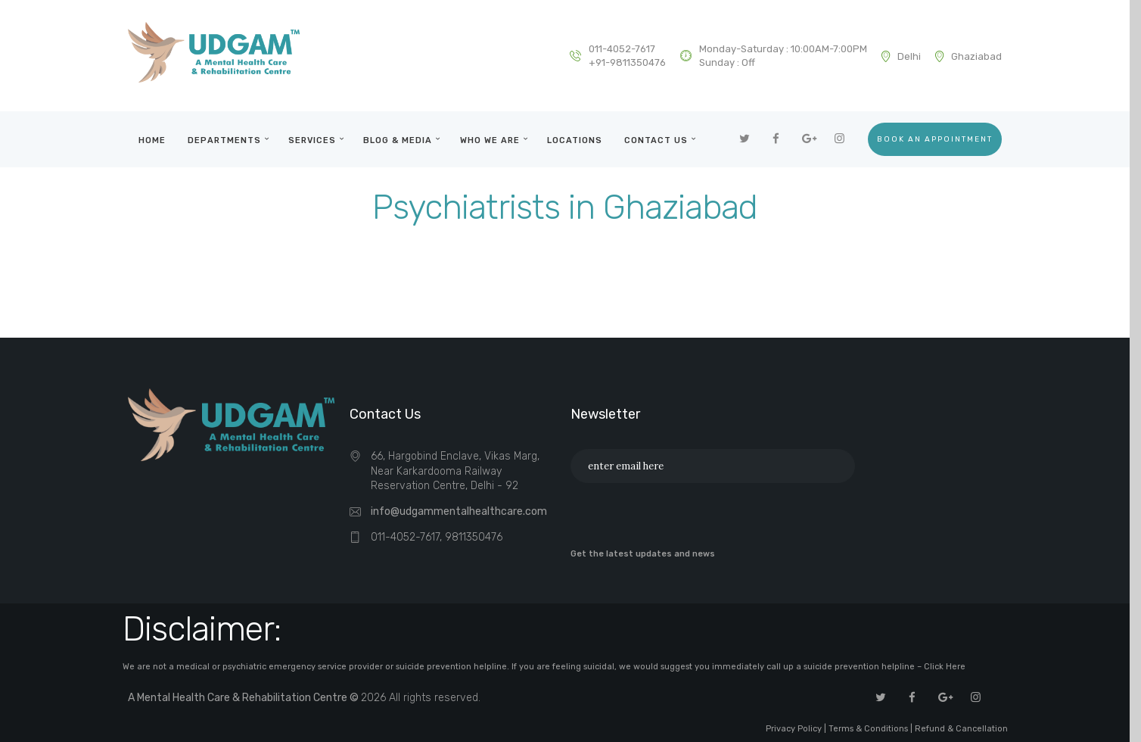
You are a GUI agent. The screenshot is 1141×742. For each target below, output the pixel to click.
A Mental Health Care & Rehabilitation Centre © (244, 697)
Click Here (944, 667)
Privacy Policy (794, 729)
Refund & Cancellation (961, 729)
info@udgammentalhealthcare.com (459, 511)
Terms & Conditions (868, 729)
